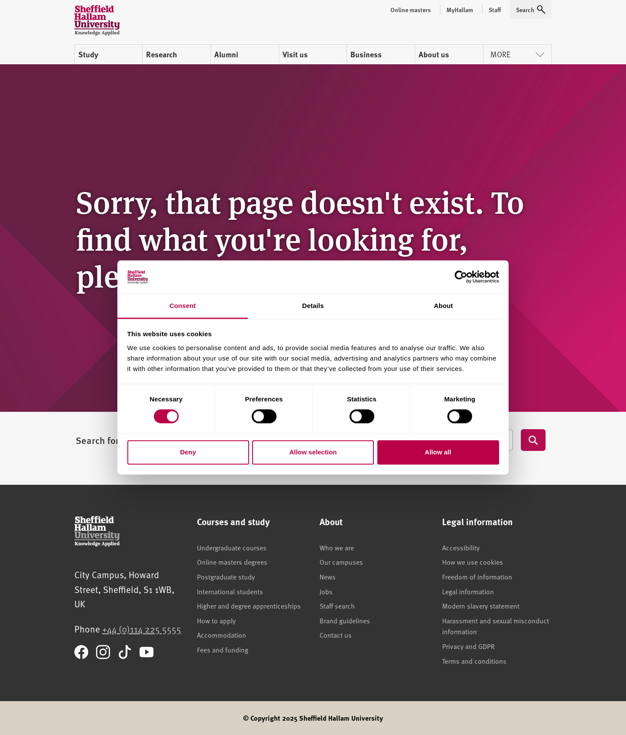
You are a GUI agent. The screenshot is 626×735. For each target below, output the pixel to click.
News (328, 576)
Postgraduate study (226, 576)
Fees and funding (222, 649)
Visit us (295, 54)
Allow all (438, 452)
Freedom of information (477, 576)
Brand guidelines (345, 620)
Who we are (337, 547)
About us (434, 54)
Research (161, 54)
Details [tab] (313, 305)
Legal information (468, 591)
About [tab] (443, 305)
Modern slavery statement (480, 605)
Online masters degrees (232, 561)
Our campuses (341, 561)
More (517, 54)
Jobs (326, 591)
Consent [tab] (183, 305)
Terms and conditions (474, 660)
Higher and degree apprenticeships (249, 605)
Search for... (101, 440)
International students (230, 591)
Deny (188, 452)
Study (88, 54)
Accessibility (460, 547)
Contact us (336, 634)
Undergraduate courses (231, 547)
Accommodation (221, 634)
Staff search (337, 605)
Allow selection (312, 452)
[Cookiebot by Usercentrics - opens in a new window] (461, 277)
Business (366, 54)
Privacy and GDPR (468, 646)
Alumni (226, 54)
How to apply (216, 620)
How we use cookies (472, 561)
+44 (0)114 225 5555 (141, 628)
